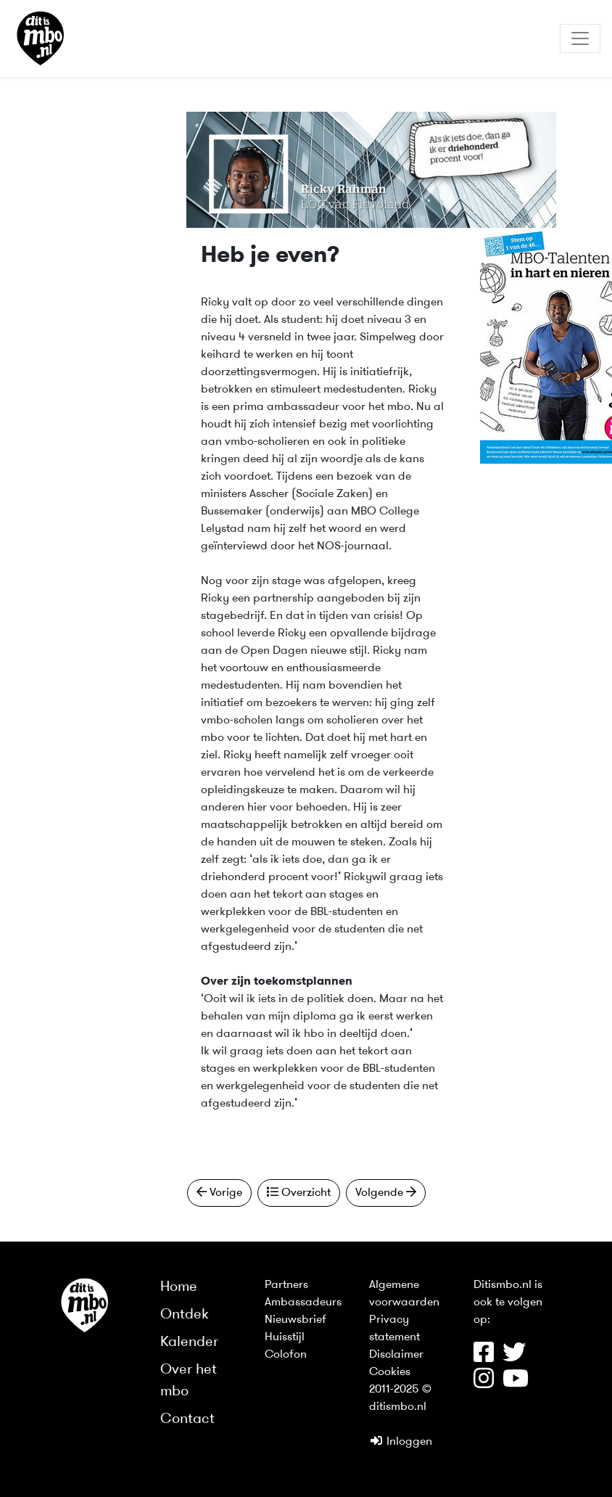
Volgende (385, 1192)
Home (178, 1287)
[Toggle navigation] (580, 38)
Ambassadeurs (303, 1302)
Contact (187, 1419)
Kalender (189, 1342)
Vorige (219, 1192)
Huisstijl (285, 1337)
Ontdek (184, 1315)
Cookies (389, 1372)
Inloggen (400, 1442)
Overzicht (299, 1192)
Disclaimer (396, 1355)
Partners (286, 1285)
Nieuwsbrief (295, 1320)
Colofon (286, 1355)
